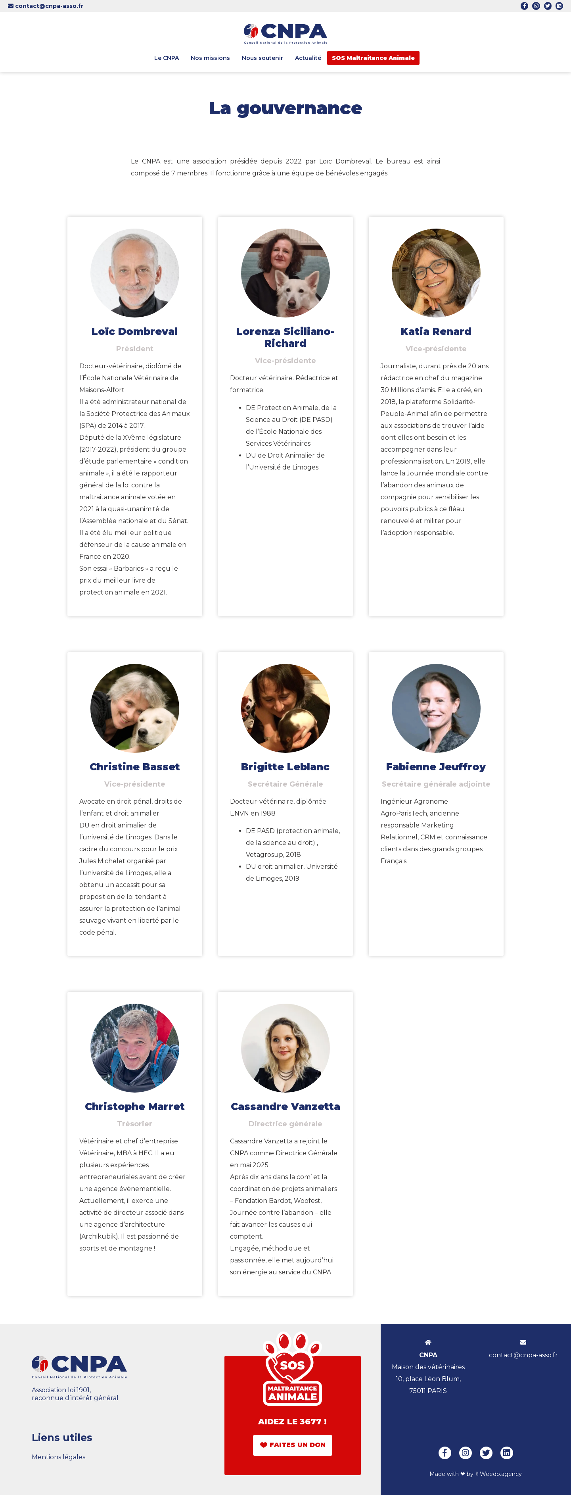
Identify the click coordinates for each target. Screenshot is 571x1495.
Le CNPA (166, 58)
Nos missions (210, 58)
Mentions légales (58, 1457)
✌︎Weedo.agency (498, 1474)
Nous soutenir (262, 58)
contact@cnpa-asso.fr (45, 6)
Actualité (308, 58)
